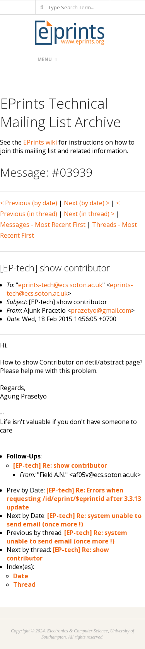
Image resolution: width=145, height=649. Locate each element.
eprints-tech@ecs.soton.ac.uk (60, 285)
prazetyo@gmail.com (101, 310)
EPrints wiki (40, 142)
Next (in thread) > (89, 214)
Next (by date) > (86, 203)
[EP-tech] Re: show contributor (60, 465)
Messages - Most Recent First (42, 224)
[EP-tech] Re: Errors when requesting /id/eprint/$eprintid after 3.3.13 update (74, 498)
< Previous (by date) (28, 203)
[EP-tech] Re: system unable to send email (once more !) (74, 519)
